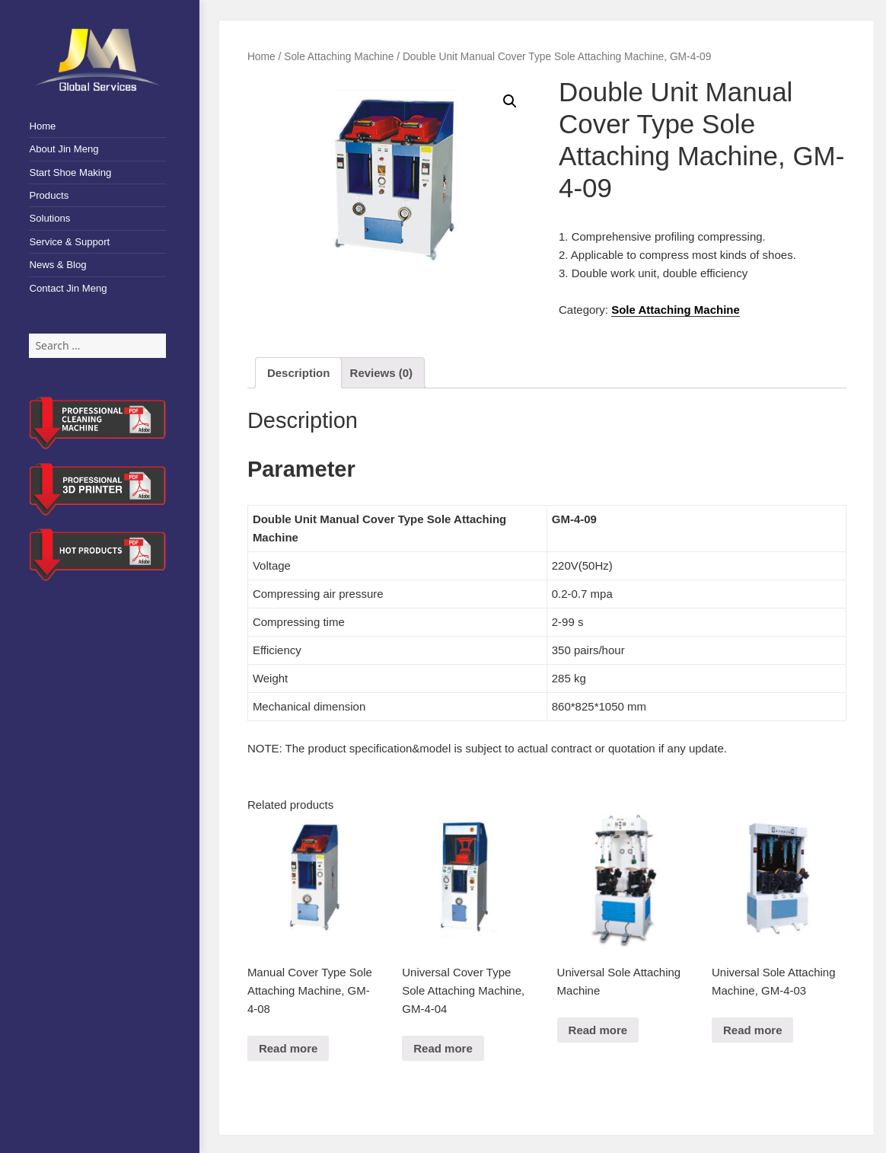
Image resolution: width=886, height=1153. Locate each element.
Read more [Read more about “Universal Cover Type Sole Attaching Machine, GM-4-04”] (443, 1048)
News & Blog (57, 264)
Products (49, 195)
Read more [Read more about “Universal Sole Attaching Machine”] (598, 1030)
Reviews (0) (381, 372)
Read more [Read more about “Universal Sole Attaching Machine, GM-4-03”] (752, 1030)
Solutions (49, 218)
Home (42, 126)
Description (298, 372)
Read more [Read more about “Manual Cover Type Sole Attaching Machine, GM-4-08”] (288, 1048)
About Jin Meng (63, 149)
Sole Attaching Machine (339, 56)
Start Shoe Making (70, 172)
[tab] (299, 372)
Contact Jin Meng (68, 288)
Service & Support (69, 242)
